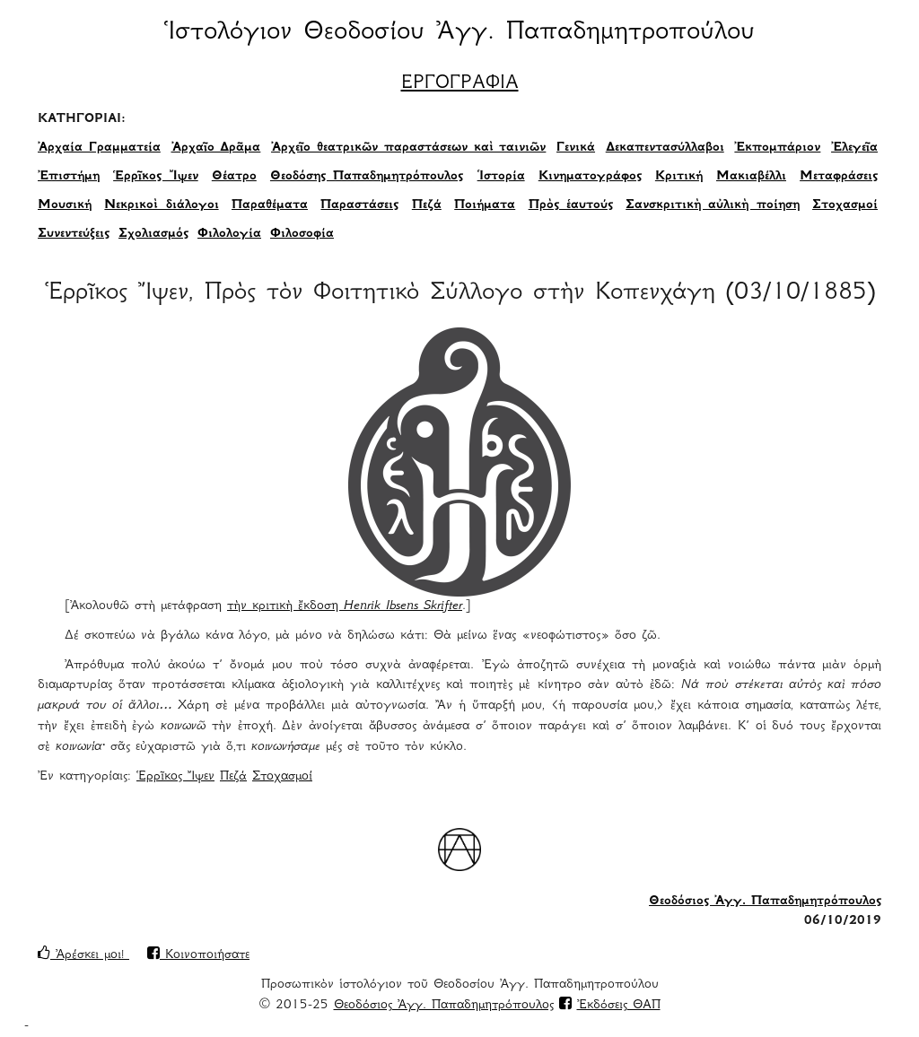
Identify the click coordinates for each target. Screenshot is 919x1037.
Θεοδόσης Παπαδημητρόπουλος (367, 176)
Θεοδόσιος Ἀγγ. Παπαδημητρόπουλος (765, 901)
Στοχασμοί (845, 205)
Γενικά (575, 148)
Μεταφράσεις (839, 176)
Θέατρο (234, 176)
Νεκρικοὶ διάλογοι (161, 205)
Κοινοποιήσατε (198, 955)
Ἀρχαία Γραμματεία (99, 148)
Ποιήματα (484, 205)
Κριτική (679, 176)
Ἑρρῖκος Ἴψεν (155, 176)
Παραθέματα (270, 205)
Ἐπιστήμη (69, 176)
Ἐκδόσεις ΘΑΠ (619, 1005)
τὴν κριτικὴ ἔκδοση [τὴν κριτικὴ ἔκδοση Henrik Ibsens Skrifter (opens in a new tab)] (344, 606)
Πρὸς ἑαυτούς (571, 205)
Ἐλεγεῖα (854, 148)
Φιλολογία (229, 234)
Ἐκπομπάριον (777, 148)
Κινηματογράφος (590, 176)
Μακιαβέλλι (751, 176)
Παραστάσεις (359, 205)
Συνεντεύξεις (73, 234)
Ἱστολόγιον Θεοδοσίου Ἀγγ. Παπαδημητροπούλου (459, 33)
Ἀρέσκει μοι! (83, 955)
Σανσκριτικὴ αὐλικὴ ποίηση (712, 205)
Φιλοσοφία (302, 234)
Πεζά (427, 205)
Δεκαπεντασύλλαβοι (665, 148)
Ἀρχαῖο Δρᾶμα (216, 148)
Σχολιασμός (153, 234)
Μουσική (65, 205)
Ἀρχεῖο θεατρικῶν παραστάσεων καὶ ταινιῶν (408, 148)
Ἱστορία (501, 176)
